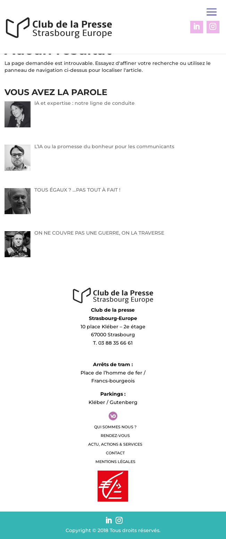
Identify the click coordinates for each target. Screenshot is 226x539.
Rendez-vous (115, 435)
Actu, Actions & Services (115, 444)
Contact (115, 452)
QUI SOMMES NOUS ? (115, 426)
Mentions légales (115, 461)
